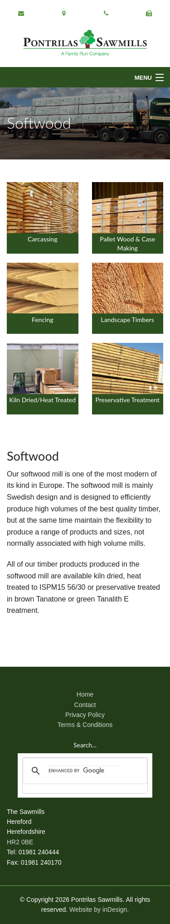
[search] (84, 770)
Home (85, 694)
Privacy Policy (85, 714)
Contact (85, 704)
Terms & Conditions (85, 724)
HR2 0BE (20, 842)
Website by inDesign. (99, 909)
